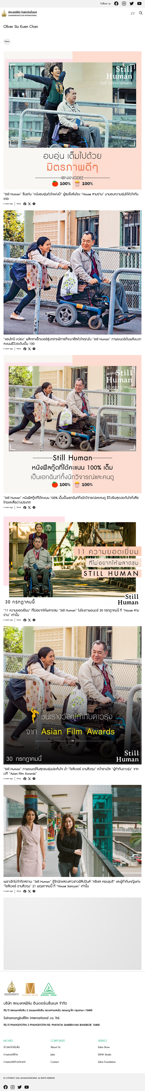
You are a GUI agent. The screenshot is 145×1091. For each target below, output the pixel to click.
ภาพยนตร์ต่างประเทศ (15, 1062)
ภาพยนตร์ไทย (11, 1055)
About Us (55, 1047)
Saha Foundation (107, 1062)
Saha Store (104, 1047)
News (7, 41)
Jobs (53, 1055)
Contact (55, 1062)
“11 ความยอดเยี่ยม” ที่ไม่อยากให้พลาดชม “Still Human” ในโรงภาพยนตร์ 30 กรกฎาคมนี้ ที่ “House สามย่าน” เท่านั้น (71, 613)
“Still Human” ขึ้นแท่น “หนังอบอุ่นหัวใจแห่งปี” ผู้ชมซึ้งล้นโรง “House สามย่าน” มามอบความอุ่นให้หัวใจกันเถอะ (71, 196)
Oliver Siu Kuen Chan (21, 27)
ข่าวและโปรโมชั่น (12, 1047)
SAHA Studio (104, 1055)
